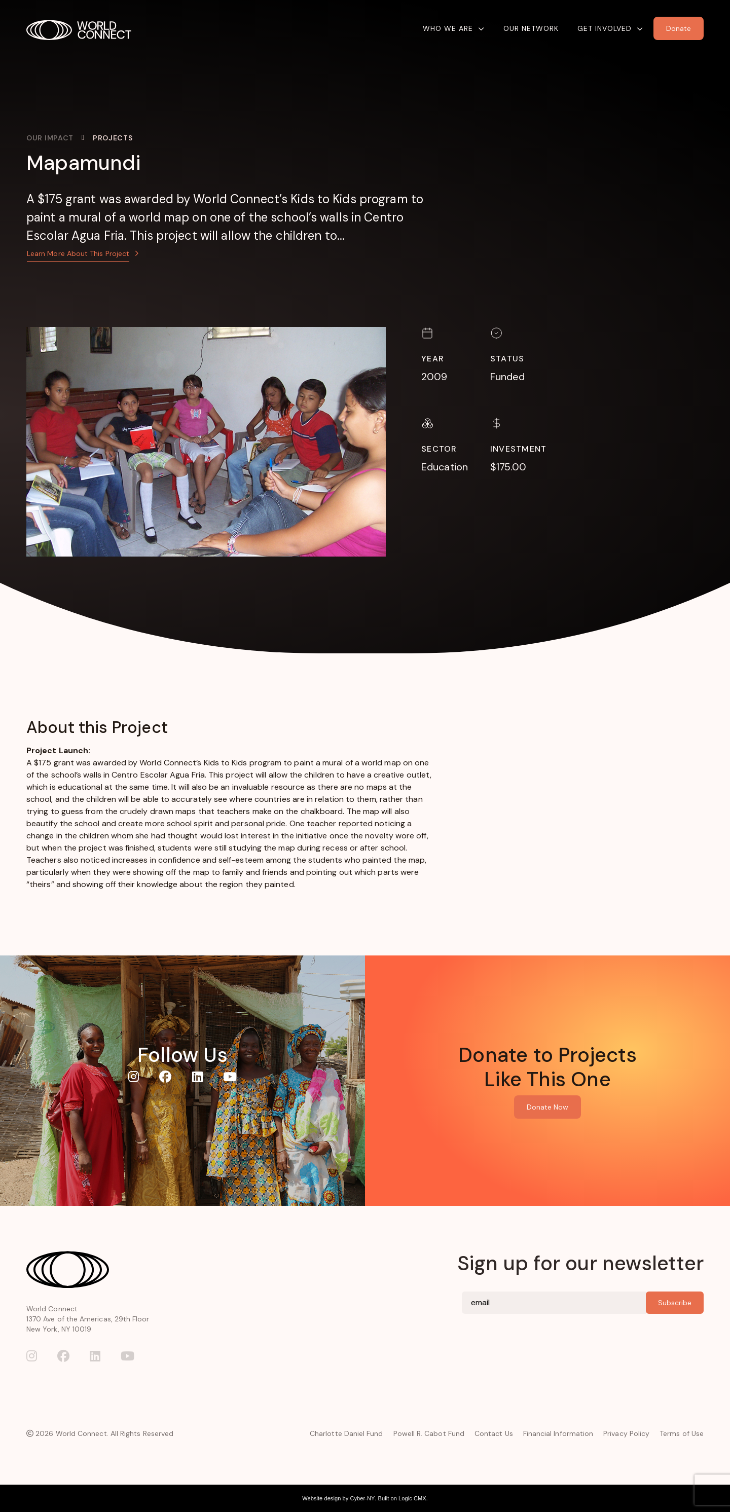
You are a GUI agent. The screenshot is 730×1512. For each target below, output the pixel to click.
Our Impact (50, 137)
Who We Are (448, 28)
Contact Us (493, 1433)
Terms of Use (682, 1433)
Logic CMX (412, 1498)
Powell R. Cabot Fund (428, 1433)
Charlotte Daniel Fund (346, 1433)
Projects (113, 137)
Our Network (531, 28)
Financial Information (558, 1433)
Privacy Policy (626, 1433)
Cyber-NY (362, 1498)
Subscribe (674, 1302)
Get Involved (604, 28)
